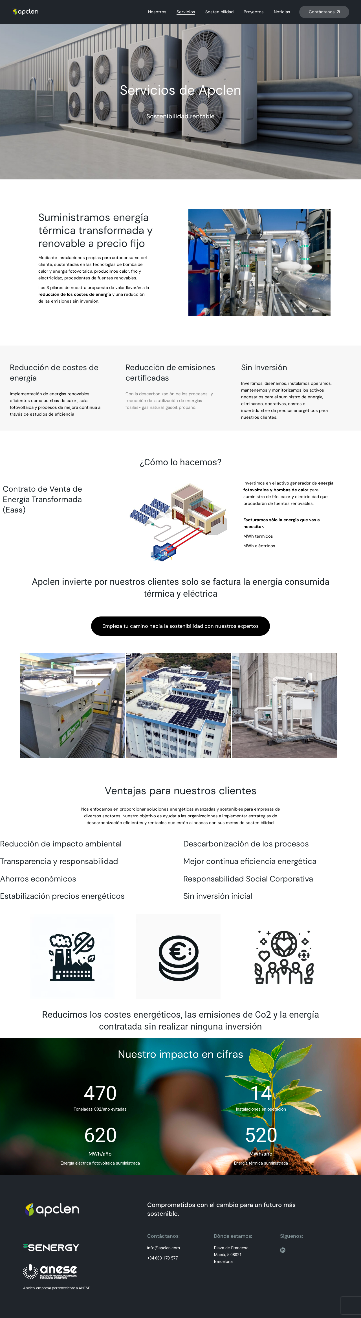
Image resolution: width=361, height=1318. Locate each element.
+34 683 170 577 (162, 1258)
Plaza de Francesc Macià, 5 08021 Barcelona (231, 1255)
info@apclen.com (163, 1248)
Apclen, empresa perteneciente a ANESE (56, 1288)
